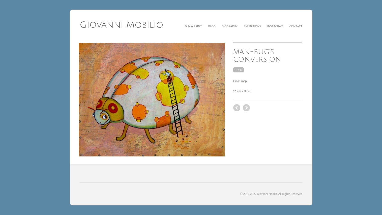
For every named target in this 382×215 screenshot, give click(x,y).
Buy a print (193, 26)
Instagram (275, 26)
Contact (295, 26)
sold (238, 69)
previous (246, 107)
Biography (230, 26)
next (236, 107)
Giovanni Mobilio (121, 25)
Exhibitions (252, 26)
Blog (211, 26)
